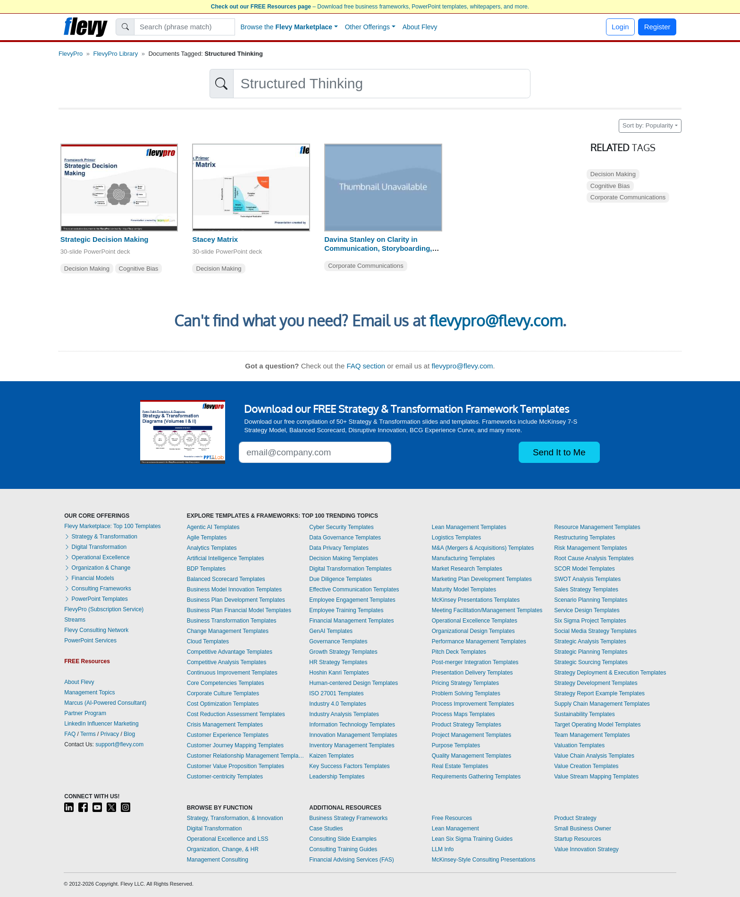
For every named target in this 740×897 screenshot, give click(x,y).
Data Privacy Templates (339, 548)
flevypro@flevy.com (496, 320)
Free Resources (452, 818)
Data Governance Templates (345, 537)
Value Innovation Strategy (586, 849)
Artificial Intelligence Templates (225, 558)
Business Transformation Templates (232, 620)
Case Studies (326, 828)
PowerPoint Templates (96, 599)
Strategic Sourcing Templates (591, 662)
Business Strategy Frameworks (348, 818)
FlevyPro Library (115, 53)
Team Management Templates (592, 735)
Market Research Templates (467, 568)
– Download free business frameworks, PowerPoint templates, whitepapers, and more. (370, 6)
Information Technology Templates (352, 724)
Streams (74, 619)
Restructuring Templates (584, 537)
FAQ (70, 734)
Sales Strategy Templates (586, 589)
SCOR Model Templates (584, 568)
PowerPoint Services (90, 640)
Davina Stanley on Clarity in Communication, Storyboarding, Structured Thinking (378, 248)
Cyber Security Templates (341, 527)
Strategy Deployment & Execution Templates (610, 672)
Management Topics (89, 692)
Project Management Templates (472, 735)
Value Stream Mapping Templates (596, 776)
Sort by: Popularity (647, 125)
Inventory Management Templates (352, 745)
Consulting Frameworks (97, 588)
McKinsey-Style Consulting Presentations (483, 859)
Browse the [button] (287, 27)
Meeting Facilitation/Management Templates (487, 610)
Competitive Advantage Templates (229, 652)
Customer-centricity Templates (225, 776)
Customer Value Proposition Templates (235, 766)
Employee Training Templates (346, 610)
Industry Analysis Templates (344, 714)
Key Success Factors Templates (349, 766)
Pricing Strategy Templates (465, 683)
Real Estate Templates (460, 766)
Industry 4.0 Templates (337, 704)
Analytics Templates (212, 548)
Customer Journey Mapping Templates (235, 745)
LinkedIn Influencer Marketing (101, 723)
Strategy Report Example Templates (599, 693)
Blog (129, 734)
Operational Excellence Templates (474, 620)
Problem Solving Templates (466, 693)
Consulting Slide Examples (343, 839)
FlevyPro (71, 53)
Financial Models (89, 578)
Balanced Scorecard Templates (226, 579)
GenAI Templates (331, 631)
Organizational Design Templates (473, 631)
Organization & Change (97, 567)
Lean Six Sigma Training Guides (472, 839)
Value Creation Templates (586, 766)
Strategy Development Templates (596, 683)
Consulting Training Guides (343, 849)
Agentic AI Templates (213, 527)
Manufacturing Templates (463, 558)
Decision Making (86, 268)
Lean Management (455, 828)
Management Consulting (217, 859)
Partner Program (85, 713)
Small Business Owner (582, 828)
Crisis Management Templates (225, 724)
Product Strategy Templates (466, 724)
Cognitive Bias (139, 268)
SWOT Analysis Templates (587, 579)
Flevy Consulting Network (96, 630)
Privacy (110, 734)
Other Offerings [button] (367, 27)
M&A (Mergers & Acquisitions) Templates (483, 548)
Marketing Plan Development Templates (482, 579)
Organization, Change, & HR (223, 849)
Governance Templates (338, 641)
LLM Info (443, 849)
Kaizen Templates (331, 755)
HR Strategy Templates (338, 662)
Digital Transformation (95, 547)
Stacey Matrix (215, 239)
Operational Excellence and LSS (228, 839)
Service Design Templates (587, 610)
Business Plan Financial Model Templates (239, 610)
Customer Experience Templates (228, 735)
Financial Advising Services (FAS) (351, 859)
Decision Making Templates (343, 558)
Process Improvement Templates (473, 704)
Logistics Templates (456, 537)
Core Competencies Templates (225, 683)
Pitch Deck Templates (459, 652)
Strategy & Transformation (100, 536)
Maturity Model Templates (464, 589)
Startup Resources (577, 839)
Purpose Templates (456, 745)
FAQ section (365, 366)
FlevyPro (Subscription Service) (103, 609)
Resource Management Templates (597, 527)
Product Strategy (575, 818)
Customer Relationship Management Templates (246, 755)
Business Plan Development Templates (236, 600)
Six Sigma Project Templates (590, 620)
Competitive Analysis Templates (227, 662)
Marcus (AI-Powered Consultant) (105, 703)
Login (620, 27)
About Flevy (420, 27)
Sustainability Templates (584, 714)
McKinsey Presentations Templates (476, 600)
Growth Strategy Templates (343, 652)
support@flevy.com (119, 744)
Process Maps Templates (463, 714)
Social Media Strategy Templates (595, 631)
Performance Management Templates (479, 641)
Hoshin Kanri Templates (339, 672)
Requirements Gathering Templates (476, 776)
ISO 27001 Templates (336, 693)
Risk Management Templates (590, 548)
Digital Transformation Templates (350, 568)
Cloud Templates (208, 641)
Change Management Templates (228, 631)
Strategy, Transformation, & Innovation (235, 818)
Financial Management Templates (351, 620)
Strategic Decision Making (104, 239)
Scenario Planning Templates (590, 600)
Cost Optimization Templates (223, 704)
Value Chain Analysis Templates (594, 755)
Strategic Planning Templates (590, 652)
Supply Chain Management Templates (602, 704)
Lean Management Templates (469, 527)
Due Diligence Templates (340, 579)
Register (657, 27)
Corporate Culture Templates (223, 693)
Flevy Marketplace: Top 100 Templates (112, 526)
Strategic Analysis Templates (590, 641)
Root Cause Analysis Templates (594, 558)
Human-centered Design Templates (353, 683)
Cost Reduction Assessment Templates (236, 714)
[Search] (184, 26)
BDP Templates (206, 568)
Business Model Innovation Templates (234, 589)
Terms (88, 734)
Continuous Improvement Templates (232, 672)
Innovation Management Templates (353, 735)
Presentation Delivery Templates (472, 672)
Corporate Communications (366, 265)
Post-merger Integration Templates (475, 662)
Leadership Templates (336, 776)
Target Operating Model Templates (597, 724)
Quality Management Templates (472, 755)
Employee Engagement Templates (352, 600)
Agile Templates (207, 537)
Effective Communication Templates (354, 589)
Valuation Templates (579, 745)
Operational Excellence (97, 557)
